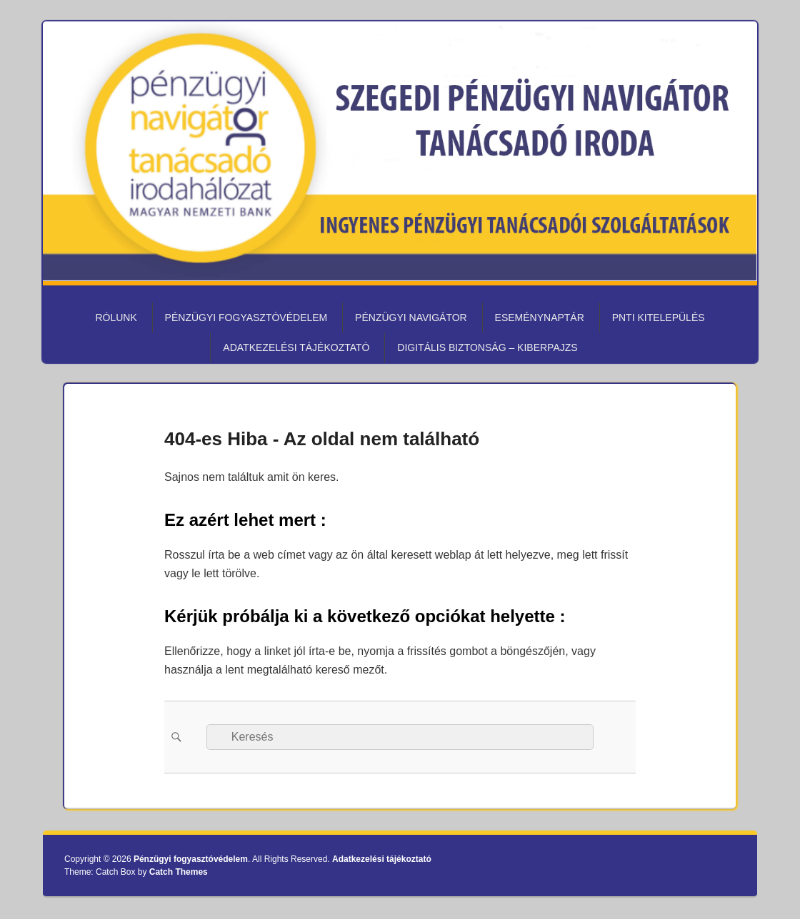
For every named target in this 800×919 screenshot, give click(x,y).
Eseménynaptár (539, 317)
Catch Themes (178, 872)
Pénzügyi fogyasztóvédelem (246, 317)
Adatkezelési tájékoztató (296, 347)
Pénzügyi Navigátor (411, 317)
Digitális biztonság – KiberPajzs (487, 347)
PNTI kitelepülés (658, 317)
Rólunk (115, 317)
